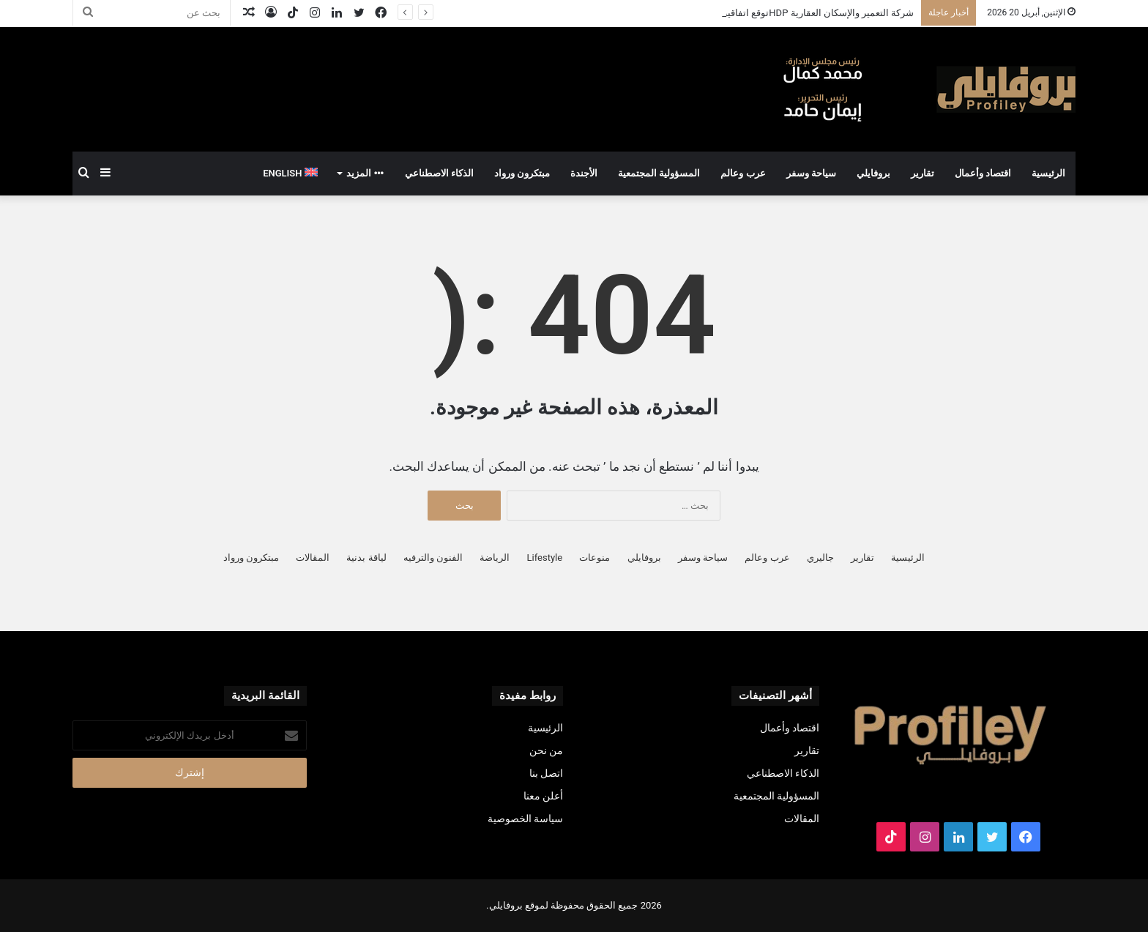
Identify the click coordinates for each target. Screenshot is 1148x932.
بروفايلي (873, 173)
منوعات (594, 557)
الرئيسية (1048, 173)
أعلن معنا (543, 796)
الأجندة (583, 173)
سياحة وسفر (811, 173)
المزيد (364, 173)
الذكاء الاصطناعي (439, 173)
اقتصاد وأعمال (983, 173)
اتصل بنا (546, 773)
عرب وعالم (742, 173)
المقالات (312, 557)
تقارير (922, 173)
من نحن (546, 750)
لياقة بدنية (366, 557)
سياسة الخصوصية (525, 818)
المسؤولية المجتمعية (659, 173)
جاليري (820, 557)
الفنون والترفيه (433, 557)
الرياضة (495, 557)
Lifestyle (545, 557)
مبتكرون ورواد (522, 173)
